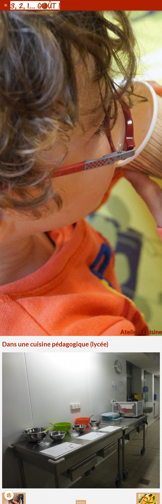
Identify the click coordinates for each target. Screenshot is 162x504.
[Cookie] (9, 495)
